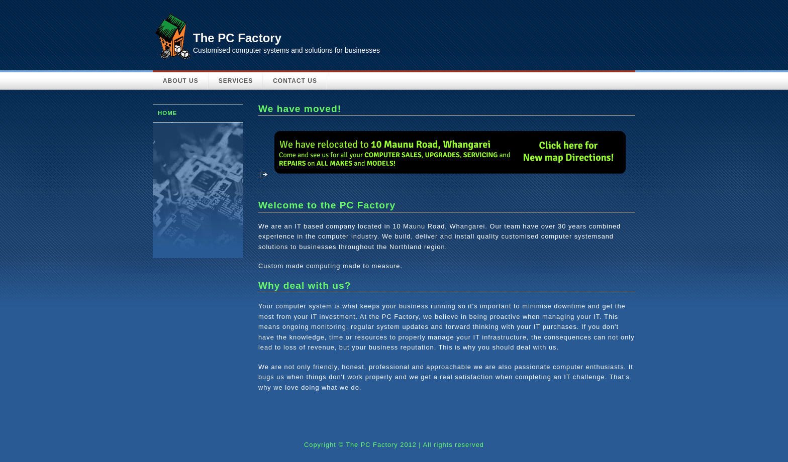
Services (236, 80)
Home (167, 113)
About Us (181, 80)
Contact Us (295, 80)
